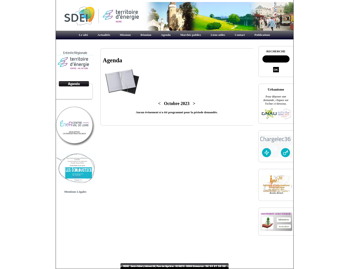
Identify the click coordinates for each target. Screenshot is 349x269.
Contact (240, 34)
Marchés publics (190, 34)
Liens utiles (218, 34)
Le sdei (83, 34)
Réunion (145, 34)
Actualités (103, 34)
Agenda (166, 34)
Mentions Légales (75, 191)
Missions (125, 34)
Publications (262, 34)
